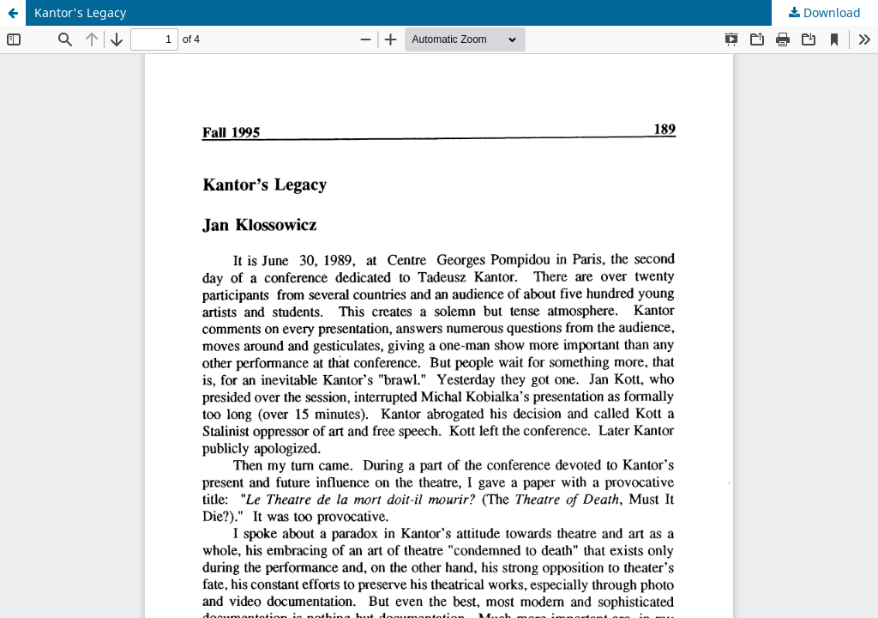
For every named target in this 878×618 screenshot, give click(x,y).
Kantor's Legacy (80, 12)
